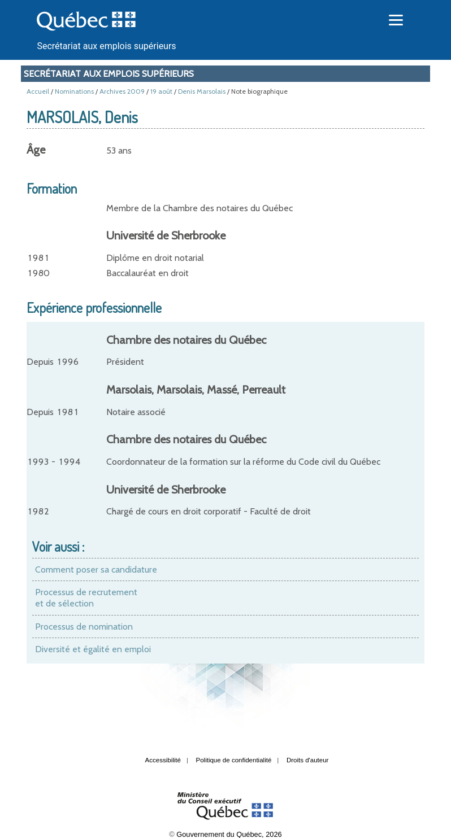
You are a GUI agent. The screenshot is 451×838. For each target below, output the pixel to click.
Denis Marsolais (202, 91)
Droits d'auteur (308, 760)
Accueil (38, 91)
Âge (36, 149)
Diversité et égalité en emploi (93, 649)
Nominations (74, 91)
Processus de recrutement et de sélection (86, 598)
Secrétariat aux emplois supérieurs (106, 46)
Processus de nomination (84, 626)
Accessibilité (163, 760)
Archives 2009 (122, 91)
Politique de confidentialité (234, 760)
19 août (161, 91)
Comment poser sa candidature (96, 569)
